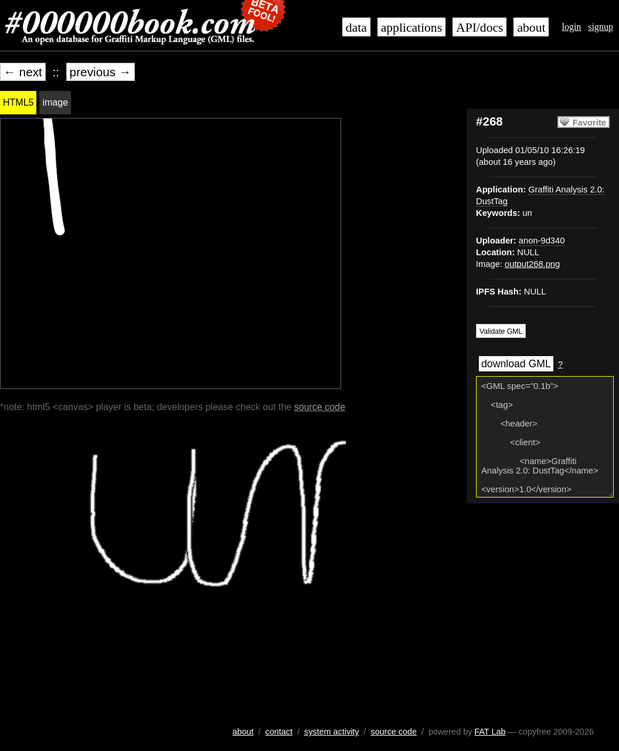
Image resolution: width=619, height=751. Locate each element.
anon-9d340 (542, 240)
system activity (331, 731)
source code (319, 407)
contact (279, 731)
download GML (516, 364)
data (356, 28)
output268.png (532, 264)
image (55, 102)
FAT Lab (489, 731)
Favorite (589, 122)
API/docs (479, 28)
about (531, 28)
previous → (100, 72)
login (571, 27)
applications (411, 28)
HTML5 (18, 102)
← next (23, 72)
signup (600, 27)
